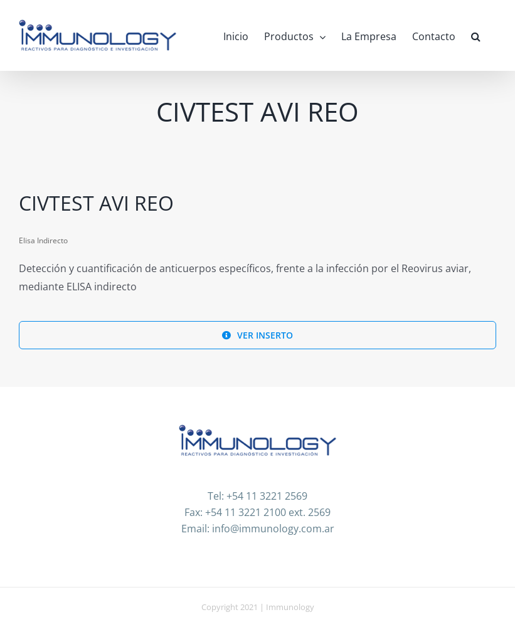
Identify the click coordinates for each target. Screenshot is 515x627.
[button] (475, 35)
